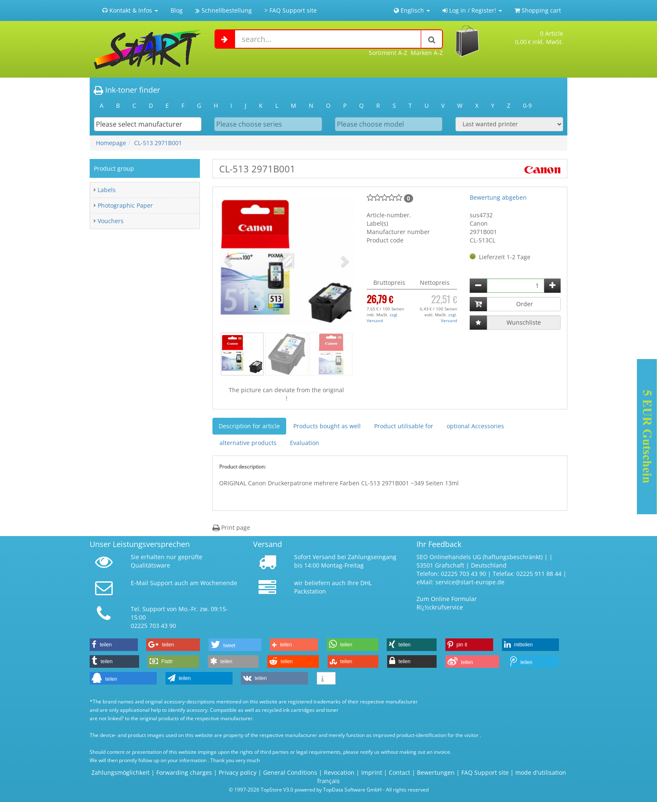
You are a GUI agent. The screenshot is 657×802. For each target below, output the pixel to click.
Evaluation (304, 443)
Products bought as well (327, 426)
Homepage (111, 143)
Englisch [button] (412, 10)
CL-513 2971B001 (158, 143)
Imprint (371, 772)
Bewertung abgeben (498, 197)
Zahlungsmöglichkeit (120, 772)
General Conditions (291, 772)
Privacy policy (237, 772)
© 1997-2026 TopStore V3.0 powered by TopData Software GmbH (305, 789)
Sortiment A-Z (388, 53)
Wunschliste (524, 322)
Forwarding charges (184, 772)
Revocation (339, 772)
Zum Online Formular (446, 599)
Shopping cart (538, 10)
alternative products (248, 443)
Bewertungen (436, 772)
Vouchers (111, 221)
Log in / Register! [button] (472, 10)
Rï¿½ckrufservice (439, 607)
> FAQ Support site (290, 10)
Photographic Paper (125, 205)
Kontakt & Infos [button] (130, 10)
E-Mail (139, 583)
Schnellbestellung (223, 10)
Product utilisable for (403, 426)
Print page (231, 527)
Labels (107, 190)
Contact (399, 772)
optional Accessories (475, 426)
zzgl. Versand (382, 317)
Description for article (249, 426)
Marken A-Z (427, 53)
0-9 (527, 105)
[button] (229, 260)
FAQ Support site (485, 772)
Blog (177, 10)
